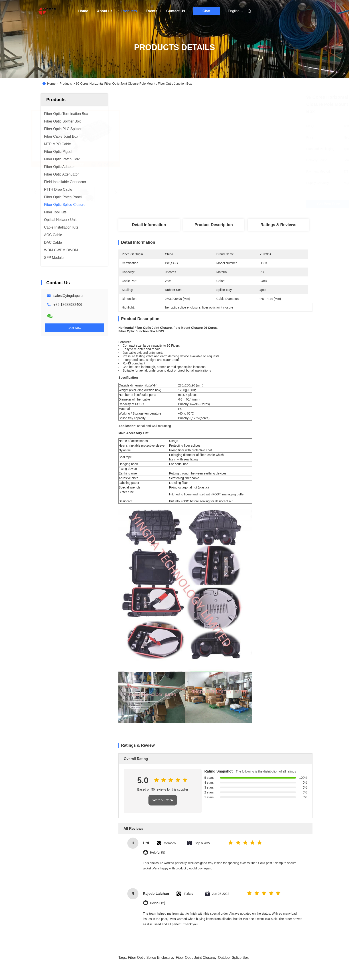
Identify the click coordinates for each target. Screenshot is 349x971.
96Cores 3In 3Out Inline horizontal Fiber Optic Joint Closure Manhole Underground (206, 859)
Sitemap (66, 959)
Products (129, 11)
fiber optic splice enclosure (150, 741)
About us (104, 11)
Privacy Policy (85, 959)
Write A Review (162, 583)
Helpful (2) (157, 686)
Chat (207, 11)
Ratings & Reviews (278, 225)
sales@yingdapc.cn (68, 296)
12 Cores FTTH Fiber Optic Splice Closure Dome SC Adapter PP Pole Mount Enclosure (139, 859)
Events (151, 11)
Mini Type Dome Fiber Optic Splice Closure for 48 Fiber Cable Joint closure (275, 859)
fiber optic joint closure (195, 741)
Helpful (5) (157, 636)
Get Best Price (236, 204)
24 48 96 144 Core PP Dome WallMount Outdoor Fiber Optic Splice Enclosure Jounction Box (68, 859)
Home (83, 11)
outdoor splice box (233, 741)
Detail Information (149, 225)
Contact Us (175, 11)
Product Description (214, 225)
